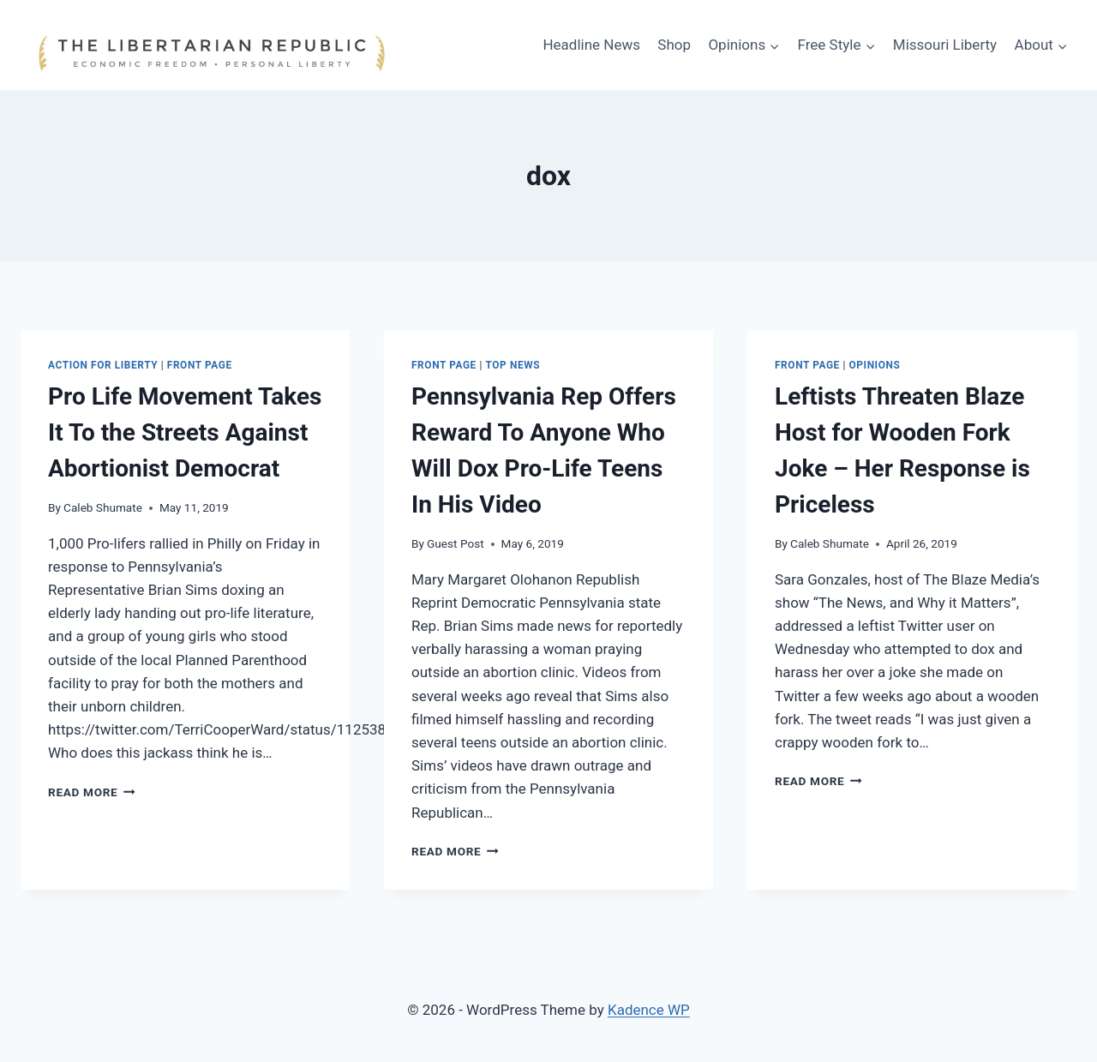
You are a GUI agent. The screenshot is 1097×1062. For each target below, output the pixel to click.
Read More (91, 792)
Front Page (199, 365)
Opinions (875, 365)
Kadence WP (649, 1009)
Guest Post (455, 543)
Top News (513, 365)
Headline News (591, 44)
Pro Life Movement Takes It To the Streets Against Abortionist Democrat (184, 432)
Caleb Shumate (102, 507)
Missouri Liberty (945, 44)
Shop (674, 44)
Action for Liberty (103, 365)
